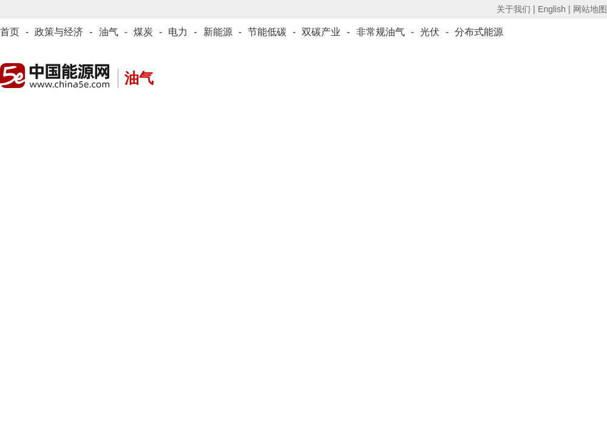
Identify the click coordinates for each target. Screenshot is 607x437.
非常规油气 (380, 32)
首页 (9, 32)
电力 (178, 32)
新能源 (217, 32)
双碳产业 (321, 32)
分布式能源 (479, 32)
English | (554, 9)
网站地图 (590, 9)
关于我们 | (516, 9)
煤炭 (143, 32)
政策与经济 (59, 32)
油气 (108, 32)
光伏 (429, 32)
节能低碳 (267, 32)
